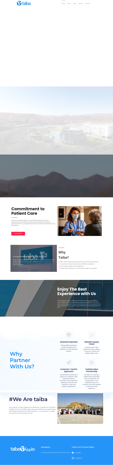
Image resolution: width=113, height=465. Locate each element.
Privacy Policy (65, 453)
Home (63, 3)
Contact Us (58, 453)
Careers (80, 3)
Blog (74, 3)
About (69, 3)
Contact (87, 3)
